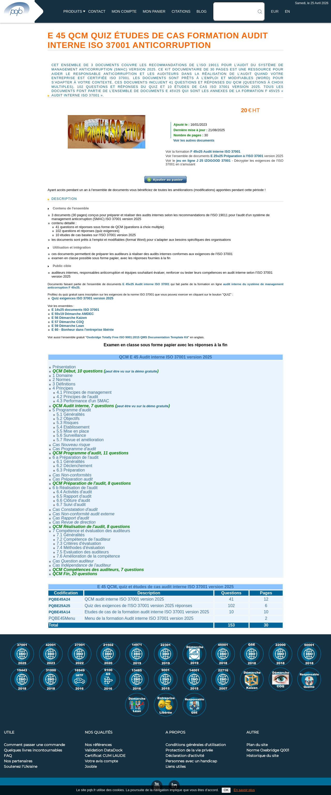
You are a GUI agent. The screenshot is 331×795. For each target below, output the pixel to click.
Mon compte (124, 11)
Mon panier (154, 11)
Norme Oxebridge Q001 (267, 750)
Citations (181, 11)
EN (287, 11)
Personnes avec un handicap (191, 761)
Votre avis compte (101, 761)
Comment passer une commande (34, 745)
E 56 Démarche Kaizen (69, 318)
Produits (72, 11)
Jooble (91, 767)
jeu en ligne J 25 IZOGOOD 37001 (203, 161)
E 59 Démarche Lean (67, 326)
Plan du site (257, 745)
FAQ (8, 756)
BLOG (202, 11)
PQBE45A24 (59, 599)
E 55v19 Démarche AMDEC (72, 314)
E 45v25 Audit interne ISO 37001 (146, 284)
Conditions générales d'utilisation (196, 745)
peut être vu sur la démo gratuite (131, 371)
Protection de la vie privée (189, 750)
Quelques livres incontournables (33, 750)
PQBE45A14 (59, 612)
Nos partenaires (18, 761)
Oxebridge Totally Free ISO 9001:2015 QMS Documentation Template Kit (137, 337)
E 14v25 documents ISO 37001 (75, 310)
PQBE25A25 (59, 606)
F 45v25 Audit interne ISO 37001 (215, 151)
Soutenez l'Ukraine (20, 767)
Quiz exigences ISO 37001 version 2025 (82, 298)
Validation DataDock (103, 750)
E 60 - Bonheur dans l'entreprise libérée (82, 330)
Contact (97, 11)
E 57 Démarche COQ (67, 322)
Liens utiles (176, 767)
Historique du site (262, 756)
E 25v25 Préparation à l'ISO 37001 (236, 156)
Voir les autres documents (193, 140)
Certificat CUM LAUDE (105, 756)
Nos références (98, 745)
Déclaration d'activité (185, 756)
